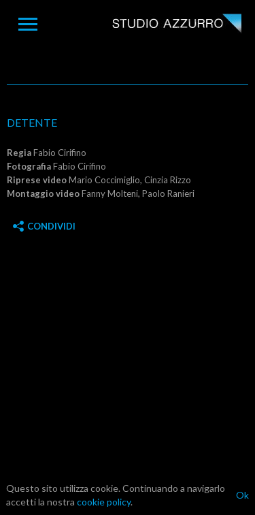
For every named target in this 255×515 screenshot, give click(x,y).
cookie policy (104, 502)
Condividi (44, 226)
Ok (242, 495)
